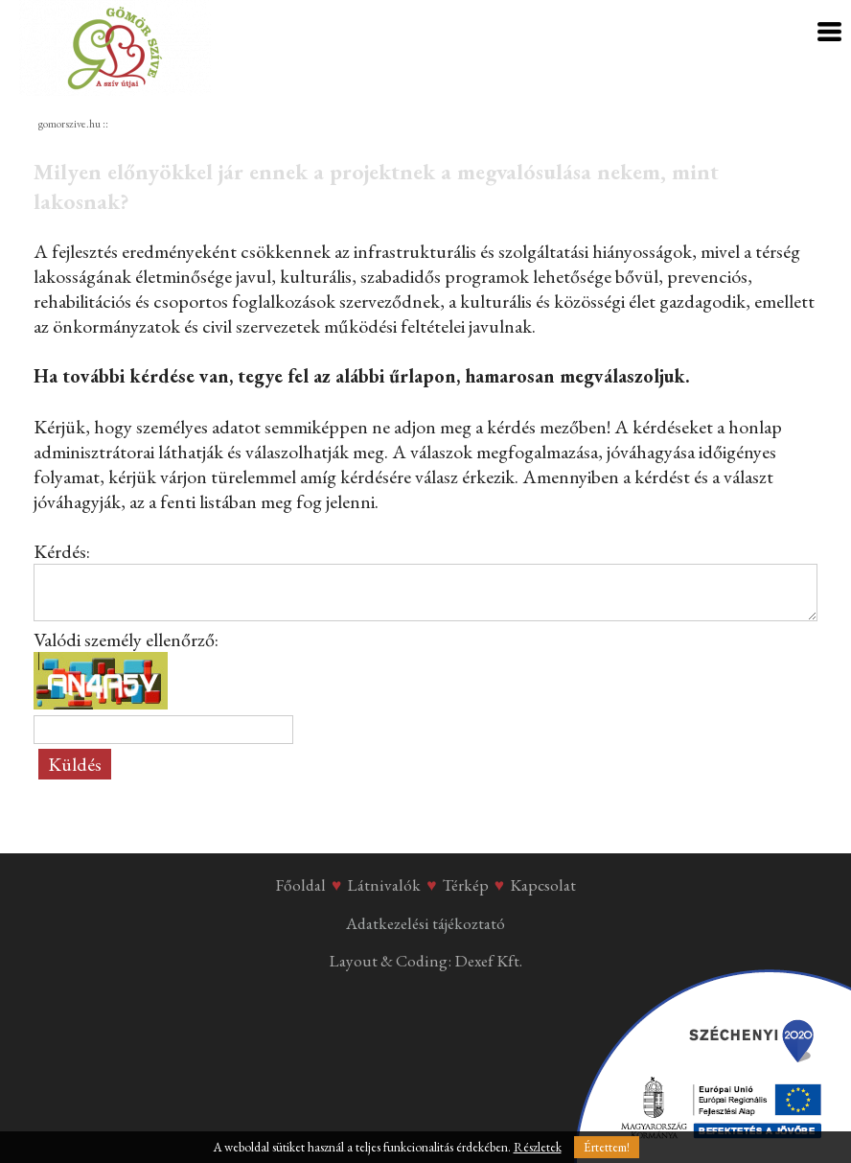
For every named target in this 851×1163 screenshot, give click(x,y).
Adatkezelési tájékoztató (425, 923)
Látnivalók (384, 885)
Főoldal (300, 885)
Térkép (466, 885)
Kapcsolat (543, 885)
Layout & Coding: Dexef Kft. (425, 960)
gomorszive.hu (69, 123)
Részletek (538, 1147)
